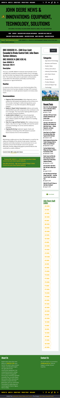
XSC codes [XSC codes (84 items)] (47, 347)
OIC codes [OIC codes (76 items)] (47, 268)
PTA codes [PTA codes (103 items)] (47, 271)
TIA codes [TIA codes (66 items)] (47, 325)
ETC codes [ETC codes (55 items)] (47, 253)
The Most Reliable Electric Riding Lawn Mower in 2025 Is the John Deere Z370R (49, 150)
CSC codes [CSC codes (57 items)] (47, 239)
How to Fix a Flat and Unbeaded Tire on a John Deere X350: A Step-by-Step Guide (50, 108)
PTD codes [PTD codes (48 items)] (47, 275)
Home (10, 33)
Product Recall (49, 79)
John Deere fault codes (12, 40)
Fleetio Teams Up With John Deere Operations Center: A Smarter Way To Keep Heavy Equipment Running (49, 158)
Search (53, 50)
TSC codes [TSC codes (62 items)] (47, 333)
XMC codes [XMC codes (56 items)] (47, 344)
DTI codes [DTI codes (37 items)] (47, 242)
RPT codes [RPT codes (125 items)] (47, 304)
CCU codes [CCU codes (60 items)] (47, 231)
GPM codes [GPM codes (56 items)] (47, 257)
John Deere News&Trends (47, 396)
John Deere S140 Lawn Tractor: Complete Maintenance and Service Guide (49, 116)
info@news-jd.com (46, 363)
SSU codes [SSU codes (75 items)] (47, 318)
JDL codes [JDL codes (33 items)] (47, 264)
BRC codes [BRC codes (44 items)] (47, 224)
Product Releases (50, 82)
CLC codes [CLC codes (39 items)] (47, 235)
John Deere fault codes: (49, 201)
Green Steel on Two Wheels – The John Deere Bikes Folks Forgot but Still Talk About (49, 134)
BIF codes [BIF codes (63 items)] (47, 220)
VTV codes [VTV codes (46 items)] (47, 340)
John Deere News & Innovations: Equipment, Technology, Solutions (28, 16)
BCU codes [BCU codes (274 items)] (47, 217)
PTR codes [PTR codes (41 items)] (47, 296)
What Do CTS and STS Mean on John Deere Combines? (50, 184)
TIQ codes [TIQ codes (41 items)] (47, 329)
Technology (48, 87)
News (46, 77)
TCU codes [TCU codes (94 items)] (47, 322)
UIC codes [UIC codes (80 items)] (47, 336)
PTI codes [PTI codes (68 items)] (47, 286)
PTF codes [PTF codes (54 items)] (47, 278)
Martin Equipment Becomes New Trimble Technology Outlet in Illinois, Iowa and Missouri (50, 142)
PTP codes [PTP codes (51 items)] (47, 289)
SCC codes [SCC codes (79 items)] (47, 307)
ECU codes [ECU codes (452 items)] (47, 246)
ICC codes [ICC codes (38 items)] (47, 260)
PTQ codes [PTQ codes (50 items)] (47, 293)
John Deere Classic (50, 74)
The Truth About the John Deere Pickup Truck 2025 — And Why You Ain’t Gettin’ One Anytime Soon (50, 176)
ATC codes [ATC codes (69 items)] (47, 213)
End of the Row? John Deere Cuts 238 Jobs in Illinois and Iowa (49, 167)
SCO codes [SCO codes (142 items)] (47, 311)
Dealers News (49, 66)
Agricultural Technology (51, 61)
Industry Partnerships (51, 71)
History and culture (50, 69)
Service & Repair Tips (51, 85)
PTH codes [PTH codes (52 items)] (47, 282)
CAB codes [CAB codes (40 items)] (47, 228)
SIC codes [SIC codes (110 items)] (47, 315)
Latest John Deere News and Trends (22, 396)
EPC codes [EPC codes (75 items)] (47, 249)
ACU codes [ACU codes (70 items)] (47, 206)
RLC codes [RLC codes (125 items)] (47, 300)
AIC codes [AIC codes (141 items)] (47, 210)
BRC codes (13, 152)
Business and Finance (51, 63)
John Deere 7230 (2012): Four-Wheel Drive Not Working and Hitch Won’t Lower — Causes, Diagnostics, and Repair (49, 125)
